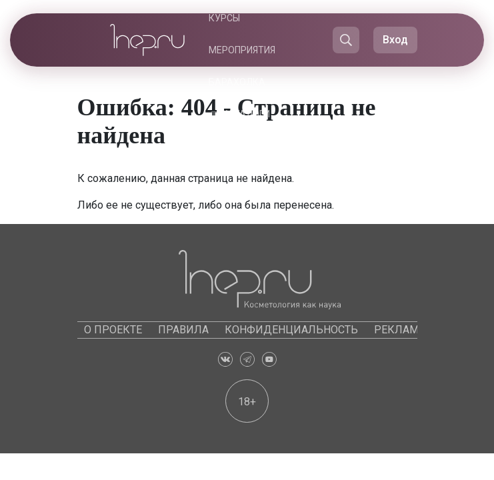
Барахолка (237, 82)
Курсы (224, 18)
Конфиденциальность (291, 329)
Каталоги (246, 114)
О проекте (113, 329)
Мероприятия (242, 50)
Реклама (399, 329)
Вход (395, 39)
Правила (183, 329)
